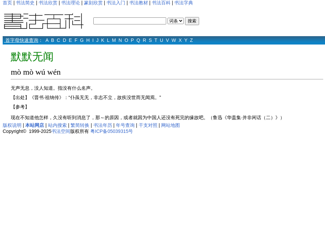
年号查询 (125, 125)
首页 (7, 2)
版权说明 (12, 125)
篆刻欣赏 (93, 2)
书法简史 (25, 2)
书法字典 (183, 2)
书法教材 (138, 2)
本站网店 (34, 125)
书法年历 (102, 125)
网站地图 (170, 125)
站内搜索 (57, 125)
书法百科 (161, 2)
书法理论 (70, 2)
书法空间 (60, 131)
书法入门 (115, 2)
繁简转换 (80, 125)
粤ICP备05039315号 (111, 131)
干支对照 (148, 125)
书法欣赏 (48, 2)
